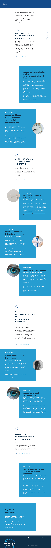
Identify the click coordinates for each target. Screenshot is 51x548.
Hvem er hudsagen (32, 541)
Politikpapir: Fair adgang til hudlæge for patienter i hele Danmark (34, 214)
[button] (30, 4)
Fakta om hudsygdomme (33, 545)
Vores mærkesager (32, 543)
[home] (5, 4)
